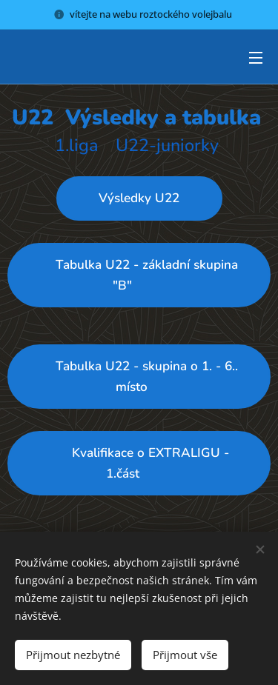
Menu (255, 58)
